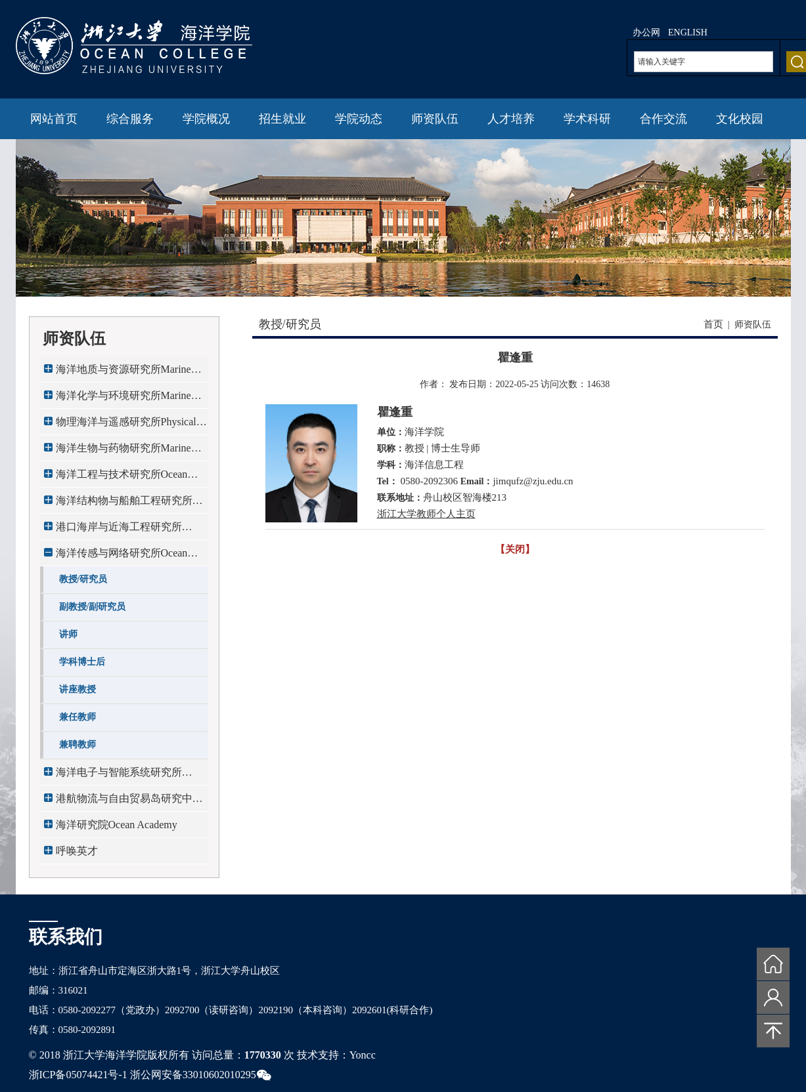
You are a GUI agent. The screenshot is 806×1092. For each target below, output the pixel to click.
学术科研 (587, 118)
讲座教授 (77, 689)
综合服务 (130, 118)
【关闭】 (515, 549)
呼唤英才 (77, 850)
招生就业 (282, 118)
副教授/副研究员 (92, 607)
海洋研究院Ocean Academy (116, 824)
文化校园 (739, 118)
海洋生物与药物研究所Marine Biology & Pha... (123, 451)
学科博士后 (82, 662)
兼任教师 (77, 717)
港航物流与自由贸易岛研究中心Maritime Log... (129, 802)
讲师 (68, 634)
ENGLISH (687, 32)
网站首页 (54, 118)
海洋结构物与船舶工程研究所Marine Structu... (124, 504)
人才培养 (511, 118)
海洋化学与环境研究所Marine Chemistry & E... (123, 399)
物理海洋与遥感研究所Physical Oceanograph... (126, 425)
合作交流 (663, 118)
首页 (713, 324)
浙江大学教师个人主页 (426, 514)
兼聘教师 (77, 744)
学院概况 (206, 118)
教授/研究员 (83, 579)
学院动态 (358, 118)
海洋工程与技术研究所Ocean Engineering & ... (122, 478)
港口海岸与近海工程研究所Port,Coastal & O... (119, 530)
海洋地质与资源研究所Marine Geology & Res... (123, 373)
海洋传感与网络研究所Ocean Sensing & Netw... (122, 556)
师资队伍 (435, 118)
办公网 (646, 32)
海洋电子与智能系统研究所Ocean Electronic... (119, 776)
